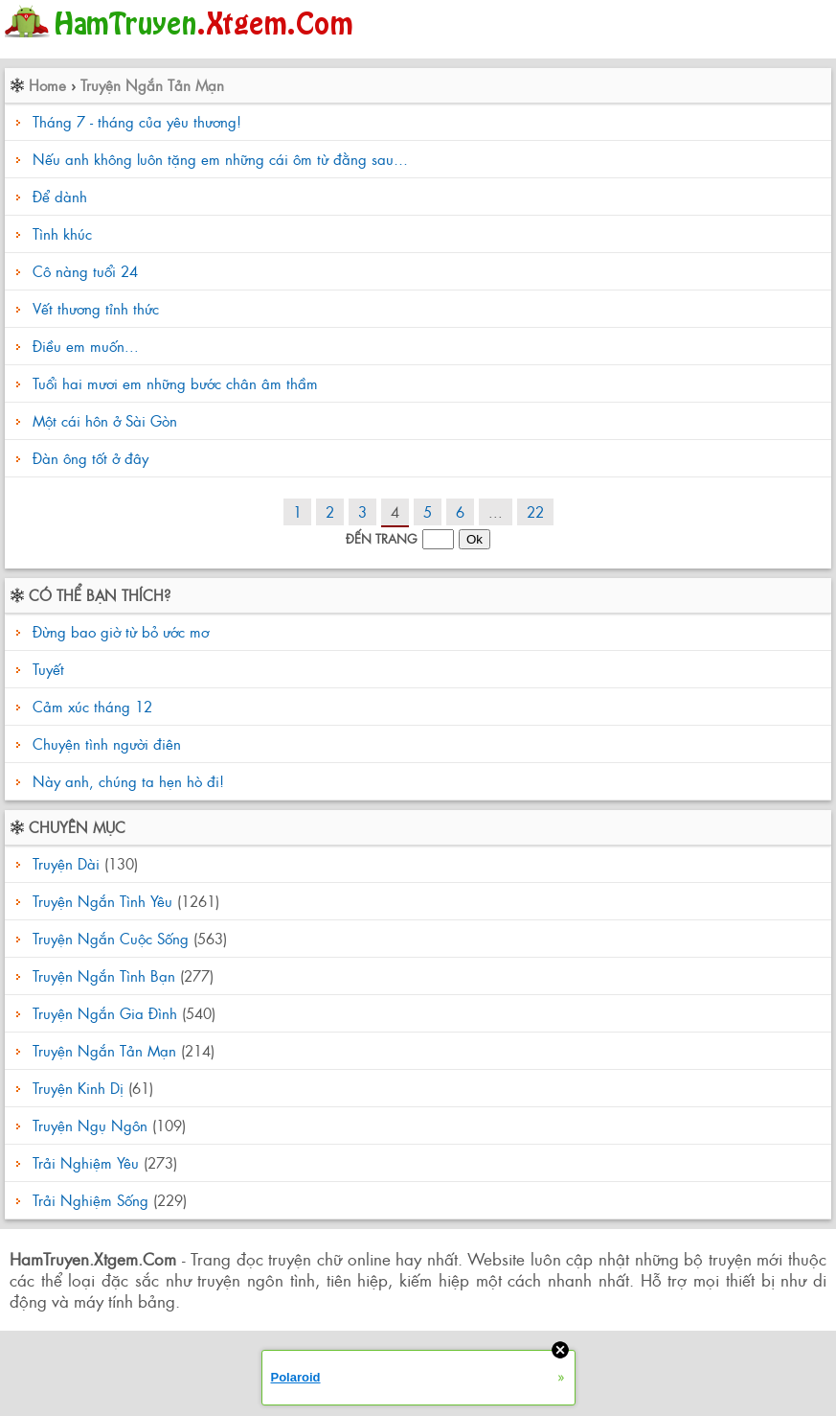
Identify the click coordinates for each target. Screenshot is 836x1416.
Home (47, 85)
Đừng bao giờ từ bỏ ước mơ (118, 631)
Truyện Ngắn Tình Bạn (104, 975)
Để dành (60, 196)
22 (535, 511)
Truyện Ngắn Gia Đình (105, 1013)
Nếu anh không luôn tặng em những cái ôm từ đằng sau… (220, 159)
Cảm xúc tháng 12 (90, 706)
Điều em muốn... (86, 346)
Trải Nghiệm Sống (90, 1200)
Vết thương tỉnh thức (96, 308)
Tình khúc (62, 233)
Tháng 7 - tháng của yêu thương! (137, 121)
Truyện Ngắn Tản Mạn (152, 85)
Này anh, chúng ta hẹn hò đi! (126, 781)
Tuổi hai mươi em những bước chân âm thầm (175, 383)
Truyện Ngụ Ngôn (90, 1125)
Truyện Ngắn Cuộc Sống (111, 938)
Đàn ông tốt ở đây (90, 458)
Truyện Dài (66, 863)
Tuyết (46, 669)
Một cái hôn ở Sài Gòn (105, 420)
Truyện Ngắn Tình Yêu (102, 901)
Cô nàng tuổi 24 (85, 271)
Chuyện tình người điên (104, 743)
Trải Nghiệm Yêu (86, 1162)
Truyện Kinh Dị (78, 1088)
